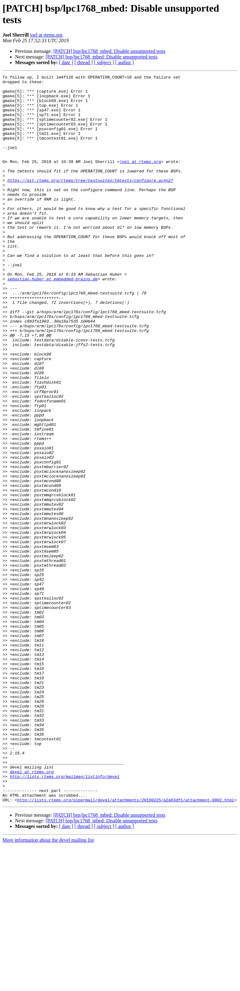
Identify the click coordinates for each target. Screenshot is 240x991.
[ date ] (66, 62)
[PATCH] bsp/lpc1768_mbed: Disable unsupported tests (109, 51)
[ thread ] (83, 62)
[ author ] (124, 62)
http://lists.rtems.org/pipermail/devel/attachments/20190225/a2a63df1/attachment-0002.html (125, 945)
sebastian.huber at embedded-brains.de (53, 320)
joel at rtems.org (46, 35)
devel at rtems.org (31, 911)
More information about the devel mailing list (48, 985)
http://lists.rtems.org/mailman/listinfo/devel (64, 917)
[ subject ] (104, 62)
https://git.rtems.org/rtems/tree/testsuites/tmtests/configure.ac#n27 (90, 202)
